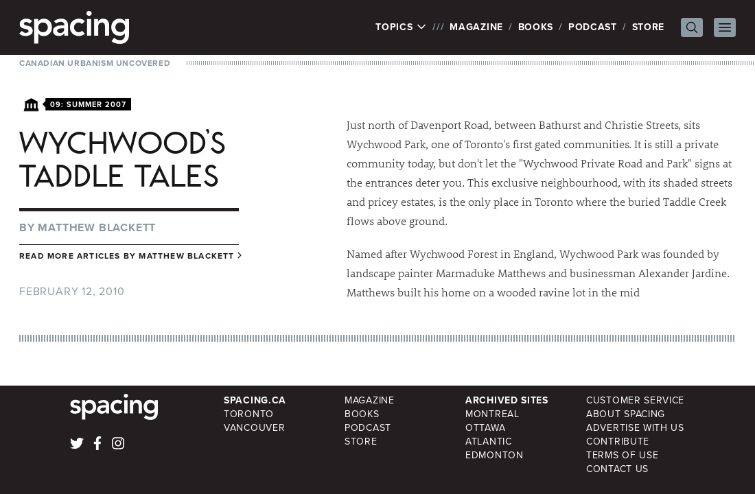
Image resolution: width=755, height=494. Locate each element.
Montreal (492, 414)
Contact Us (617, 469)
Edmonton (494, 455)
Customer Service (635, 400)
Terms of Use (622, 455)
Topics (401, 27)
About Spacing (625, 414)
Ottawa (485, 428)
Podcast (592, 27)
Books (536, 27)
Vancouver (254, 428)
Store (648, 27)
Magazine (476, 27)
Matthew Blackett (97, 227)
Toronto (249, 414)
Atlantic (488, 441)
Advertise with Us (635, 428)
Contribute (617, 441)
